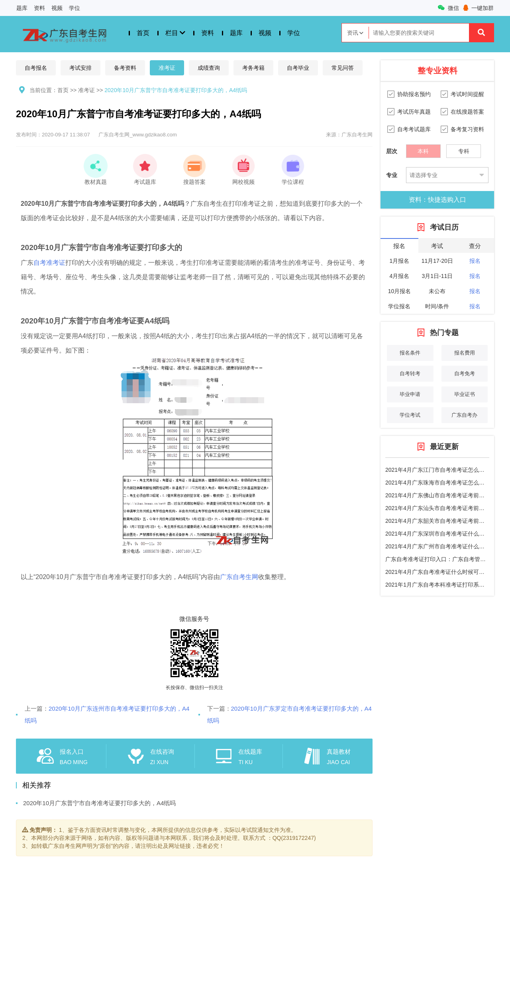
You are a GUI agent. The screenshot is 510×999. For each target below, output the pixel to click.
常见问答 (343, 68)
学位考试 (410, 415)
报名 (475, 261)
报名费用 (464, 353)
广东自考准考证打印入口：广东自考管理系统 (441, 559)
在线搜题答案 (467, 111)
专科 (463, 149)
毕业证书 (464, 394)
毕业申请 (410, 394)
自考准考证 (49, 262)
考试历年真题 (414, 111)
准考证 (167, 68)
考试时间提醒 (467, 94)
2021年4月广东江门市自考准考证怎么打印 (437, 470)
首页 (143, 33)
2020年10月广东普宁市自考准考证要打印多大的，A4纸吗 (175, 90)
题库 (21, 8)
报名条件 (410, 353)
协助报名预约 (414, 94)
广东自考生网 (239, 576)
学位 (74, 8)
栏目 (175, 33)
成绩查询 (209, 68)
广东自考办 (464, 415)
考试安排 (80, 68)
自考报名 (36, 68)
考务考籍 (253, 68)
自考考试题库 (414, 129)
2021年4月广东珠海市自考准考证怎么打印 (437, 482)
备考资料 (125, 68)
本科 (423, 149)
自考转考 (410, 373)
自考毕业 (298, 68)
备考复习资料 (467, 129)
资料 (39, 8)
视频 (57, 8)
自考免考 (464, 373)
